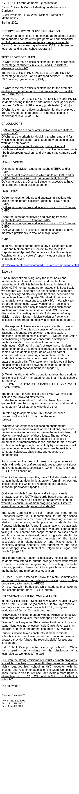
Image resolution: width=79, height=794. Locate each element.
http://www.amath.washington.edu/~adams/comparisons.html (40, 265)
